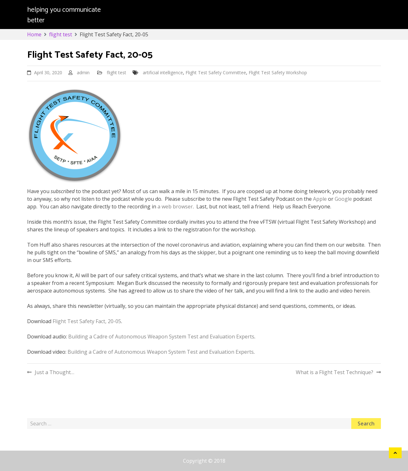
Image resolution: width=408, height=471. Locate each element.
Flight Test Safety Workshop (278, 72)
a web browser (175, 206)
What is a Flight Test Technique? (334, 372)
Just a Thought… (54, 372)
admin (83, 72)
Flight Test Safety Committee (216, 72)
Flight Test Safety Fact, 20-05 (87, 321)
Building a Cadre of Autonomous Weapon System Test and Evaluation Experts (161, 336)
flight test (116, 72)
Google (343, 198)
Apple (320, 198)
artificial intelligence (163, 72)
